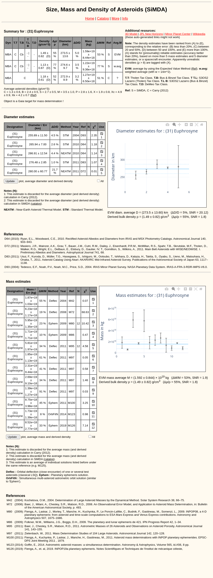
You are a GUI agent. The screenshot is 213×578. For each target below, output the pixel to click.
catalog (36, 203)
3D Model (131, 34)
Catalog (103, 18)
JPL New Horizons (151, 34)
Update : (11, 181)
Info (125, 18)
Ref (33, 95)
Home (89, 18)
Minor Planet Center (178, 34)
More (115, 18)
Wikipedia (199, 34)
